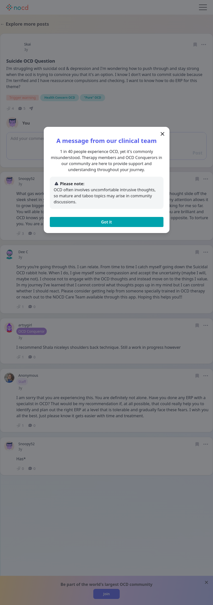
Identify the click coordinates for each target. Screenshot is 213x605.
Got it (106, 222)
